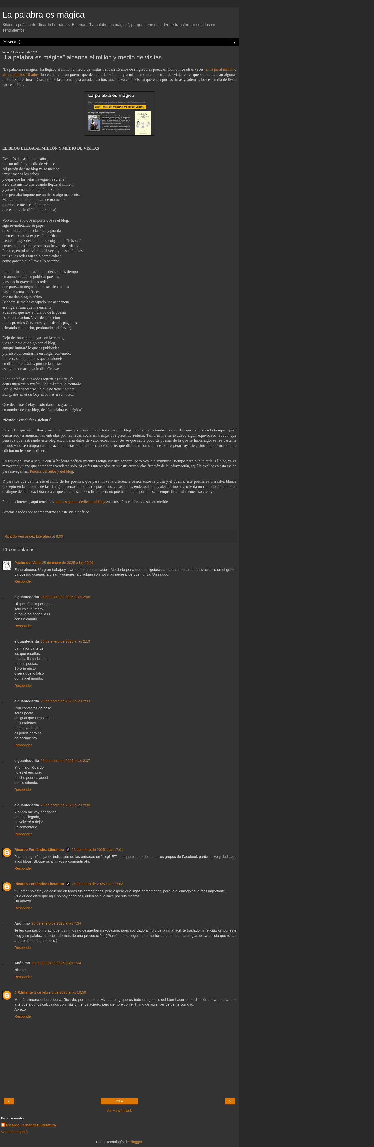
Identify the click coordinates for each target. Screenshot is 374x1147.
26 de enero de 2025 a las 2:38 (65, 805)
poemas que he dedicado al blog (80, 502)
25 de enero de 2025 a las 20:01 (68, 563)
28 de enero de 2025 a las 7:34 (56, 923)
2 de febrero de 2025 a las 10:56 (60, 992)
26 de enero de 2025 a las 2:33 (65, 701)
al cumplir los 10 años (20, 74)
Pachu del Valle (27, 563)
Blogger (136, 1142)
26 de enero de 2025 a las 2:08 (65, 597)
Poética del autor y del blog (51, 471)
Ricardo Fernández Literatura (39, 850)
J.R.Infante (23, 992)
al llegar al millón (219, 69)
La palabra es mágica (43, 14)
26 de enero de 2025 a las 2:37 (65, 761)
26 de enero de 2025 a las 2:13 (65, 641)
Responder (23, 581)
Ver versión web (119, 1111)
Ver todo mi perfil (14, 1132)
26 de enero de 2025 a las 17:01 (97, 850)
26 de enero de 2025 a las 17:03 (97, 884)
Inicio (119, 1101)
